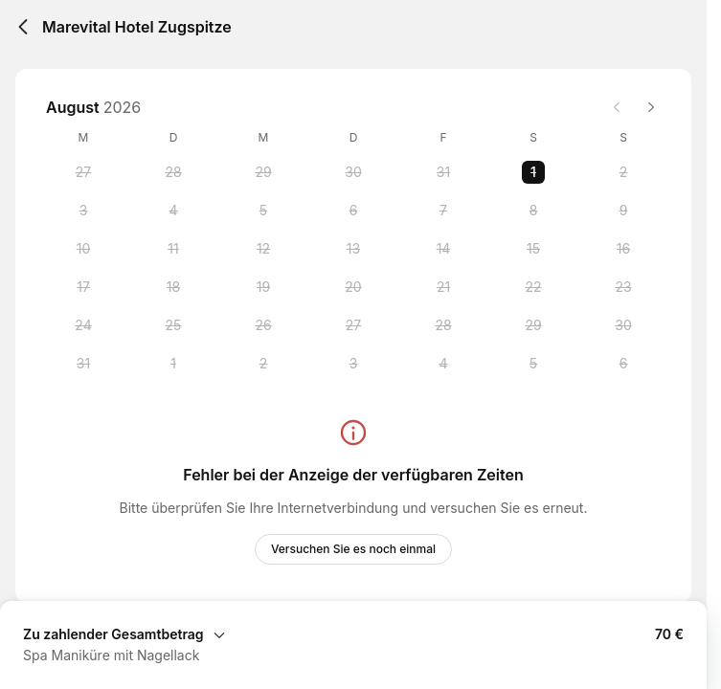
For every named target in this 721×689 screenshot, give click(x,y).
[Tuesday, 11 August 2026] (173, 248)
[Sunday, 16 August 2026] (623, 248)
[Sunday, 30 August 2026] (623, 325)
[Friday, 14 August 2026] (443, 248)
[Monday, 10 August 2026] (83, 248)
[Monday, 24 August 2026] (83, 325)
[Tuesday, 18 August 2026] (173, 287)
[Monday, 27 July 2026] (83, 172)
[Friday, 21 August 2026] (443, 287)
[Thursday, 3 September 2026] (353, 363)
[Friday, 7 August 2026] (443, 210)
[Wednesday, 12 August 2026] (263, 248)
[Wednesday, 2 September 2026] (263, 363)
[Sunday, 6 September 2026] (623, 363)
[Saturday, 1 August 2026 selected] (533, 172)
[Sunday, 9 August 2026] (623, 210)
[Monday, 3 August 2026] (83, 210)
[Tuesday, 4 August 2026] (173, 210)
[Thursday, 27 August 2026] (353, 325)
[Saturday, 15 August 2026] (533, 248)
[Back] (23, 27)
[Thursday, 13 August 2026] (353, 248)
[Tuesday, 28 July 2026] (173, 172)
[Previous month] (616, 107)
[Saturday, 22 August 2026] (533, 287)
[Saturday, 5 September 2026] (533, 363)
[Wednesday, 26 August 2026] (263, 325)
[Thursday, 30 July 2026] (353, 172)
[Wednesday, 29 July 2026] (263, 172)
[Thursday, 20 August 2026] (353, 287)
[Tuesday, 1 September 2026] (173, 363)
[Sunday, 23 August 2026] (623, 287)
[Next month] (651, 107)
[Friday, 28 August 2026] (443, 325)
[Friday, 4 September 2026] (443, 363)
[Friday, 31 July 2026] (443, 172)
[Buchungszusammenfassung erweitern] (353, 633)
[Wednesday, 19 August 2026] (263, 287)
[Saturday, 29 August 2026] (533, 325)
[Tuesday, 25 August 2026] (173, 325)
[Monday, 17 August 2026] (83, 287)
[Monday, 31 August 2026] (83, 363)
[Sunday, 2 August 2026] (623, 172)
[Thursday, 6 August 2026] (353, 210)
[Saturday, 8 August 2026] (533, 210)
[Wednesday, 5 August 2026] (263, 210)
